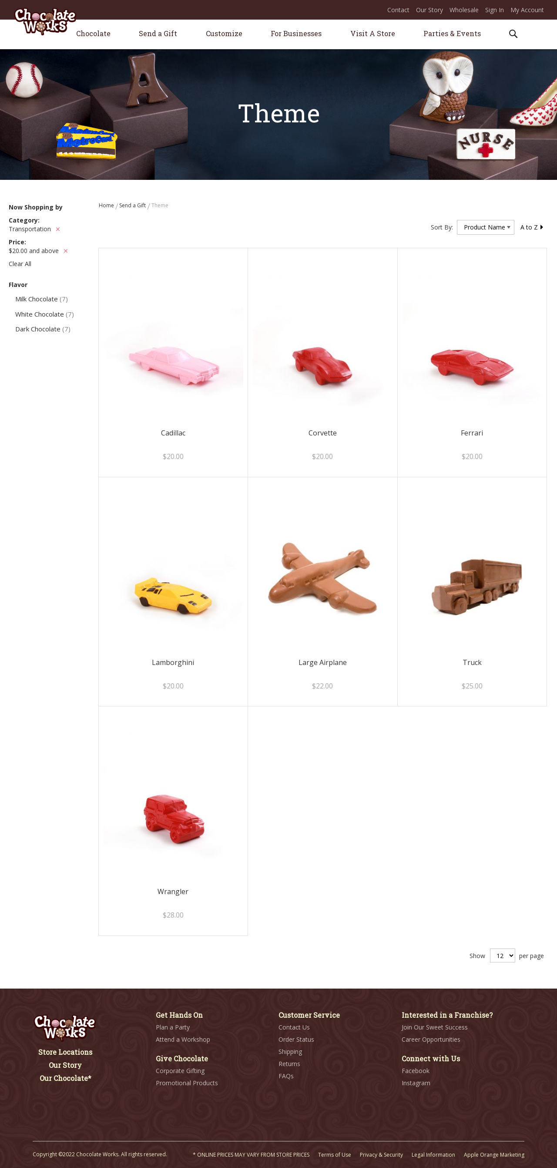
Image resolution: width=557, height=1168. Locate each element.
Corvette (323, 433)
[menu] (278, 35)
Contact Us (294, 1027)
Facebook (415, 1071)
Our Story (429, 10)
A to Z (532, 227)
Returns (289, 1064)
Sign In (494, 10)
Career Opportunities (431, 1039)
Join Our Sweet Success (435, 1027)
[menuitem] (93, 33)
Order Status (296, 1039)
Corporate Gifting (180, 1071)
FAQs (286, 1076)
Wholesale (464, 10)
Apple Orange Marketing (494, 1154)
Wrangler (173, 891)
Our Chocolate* (65, 1078)
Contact (398, 10)
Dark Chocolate (42, 328)
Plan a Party (173, 1027)
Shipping (290, 1051)
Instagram (416, 1083)
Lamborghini (173, 662)
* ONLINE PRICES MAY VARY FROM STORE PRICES (251, 1154)
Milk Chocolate (41, 298)
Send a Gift (133, 205)
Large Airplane (323, 662)
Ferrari (472, 433)
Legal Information (433, 1154)
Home (107, 205)
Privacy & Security (381, 1154)
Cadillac (173, 433)
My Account (527, 10)
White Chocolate (44, 314)
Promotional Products (187, 1083)
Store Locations (65, 1052)
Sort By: (442, 227)
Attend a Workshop (183, 1039)
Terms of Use (334, 1154)
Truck (472, 662)
